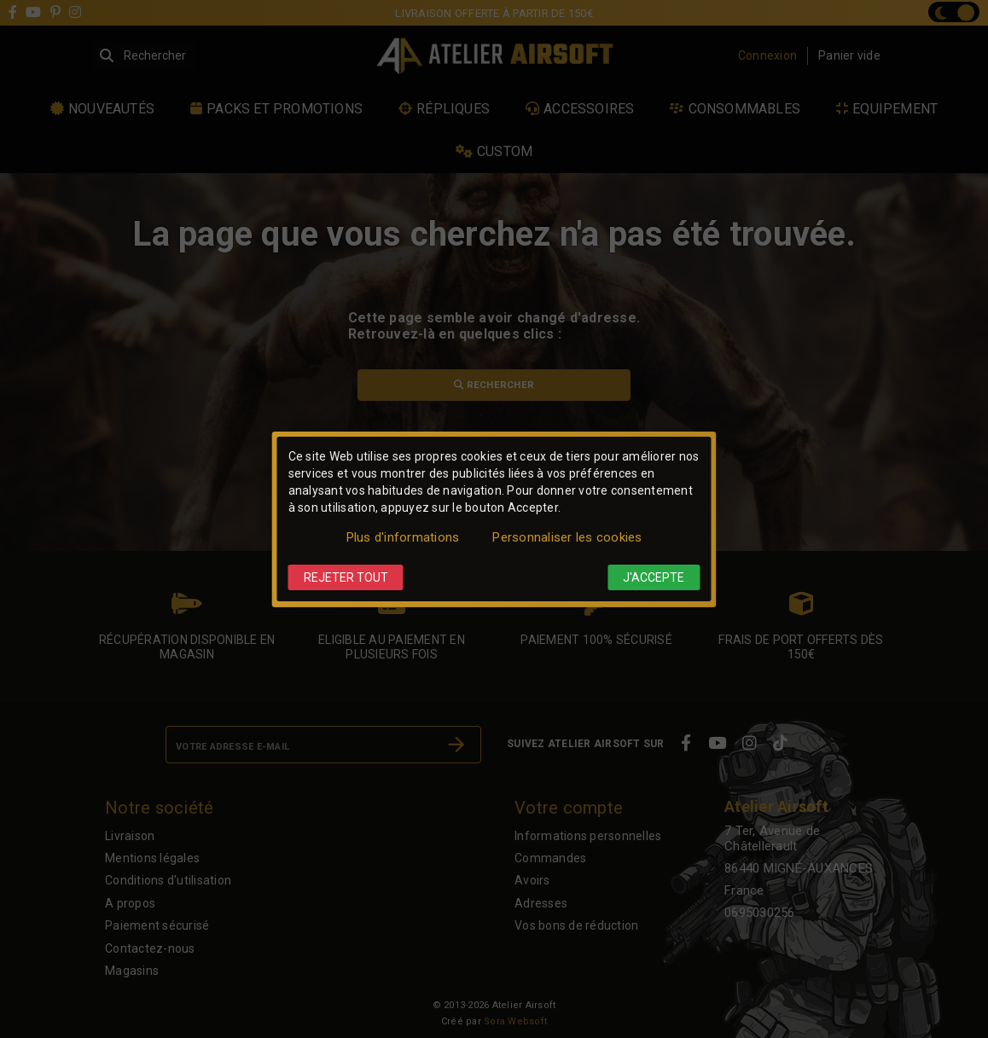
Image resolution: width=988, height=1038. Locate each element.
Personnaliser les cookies (567, 537)
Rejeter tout (346, 577)
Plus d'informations (403, 537)
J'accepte (653, 577)
